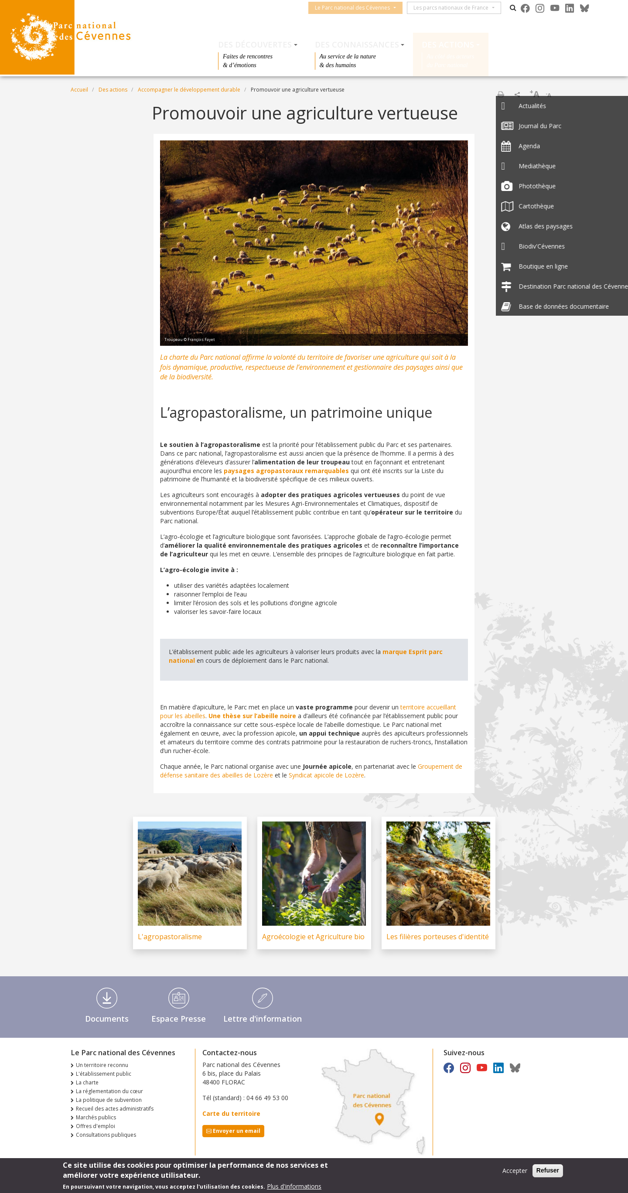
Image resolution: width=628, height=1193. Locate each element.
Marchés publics (96, 1117)
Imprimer (500, 94)
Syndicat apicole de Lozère (326, 775)
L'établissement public (103, 1073)
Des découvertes (255, 44)
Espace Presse (178, 1018)
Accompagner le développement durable (189, 89)
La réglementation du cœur (109, 1091)
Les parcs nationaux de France (455, 7)
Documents (107, 1018)
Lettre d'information (262, 1018)
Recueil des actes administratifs (115, 1108)
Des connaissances (357, 44)
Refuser (547, 1170)
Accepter (514, 1170)
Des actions (448, 44)
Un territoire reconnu (102, 1065)
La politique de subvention (109, 1100)
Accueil (79, 89)
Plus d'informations (294, 1186)
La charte (87, 1082)
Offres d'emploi (95, 1126)
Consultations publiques (106, 1134)
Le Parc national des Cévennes (356, 7)
